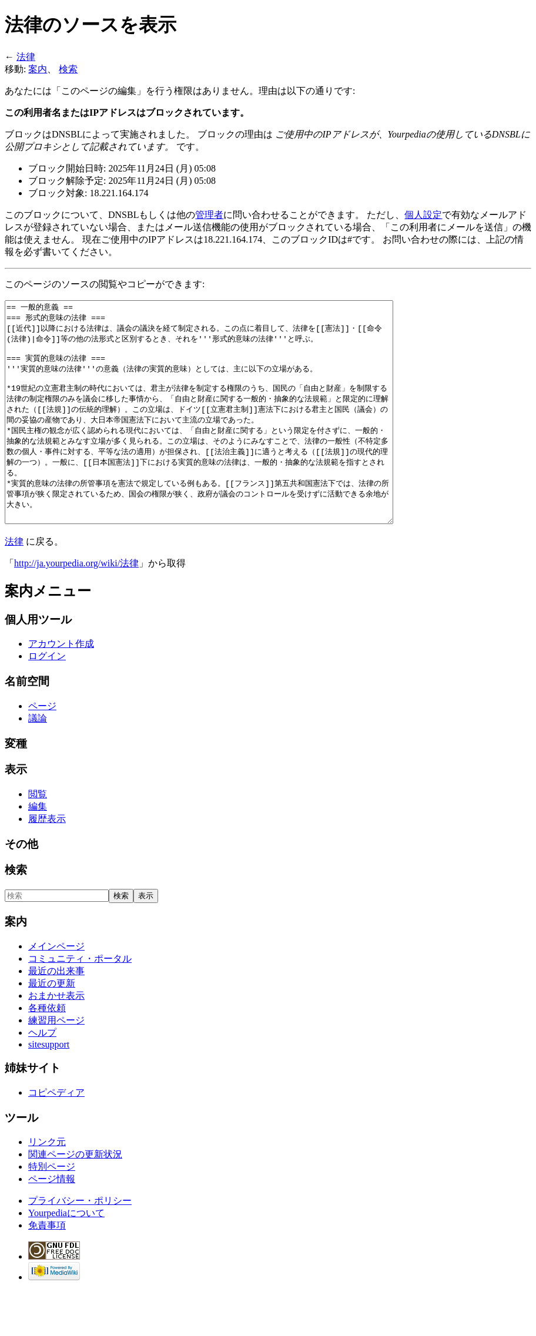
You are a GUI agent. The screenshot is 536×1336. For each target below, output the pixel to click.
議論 (37, 762)
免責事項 (47, 1269)
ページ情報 (51, 1223)
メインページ (56, 990)
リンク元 (47, 1186)
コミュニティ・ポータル (80, 1003)
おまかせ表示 (56, 1040)
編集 (37, 850)
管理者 (209, 215)
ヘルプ (42, 1077)
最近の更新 (51, 1027)
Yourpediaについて (66, 1257)
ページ (42, 750)
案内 (37, 69)
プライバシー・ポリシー (80, 1245)
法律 (25, 57)
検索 (68, 69)
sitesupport (48, 1088)
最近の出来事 (56, 1015)
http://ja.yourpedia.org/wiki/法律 (76, 607)
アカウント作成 (61, 688)
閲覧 (37, 838)
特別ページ (51, 1211)
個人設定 (423, 215)
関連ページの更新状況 (75, 1198)
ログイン (47, 700)
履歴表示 (47, 863)
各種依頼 (47, 1052)
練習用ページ (56, 1064)
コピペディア (56, 1137)
